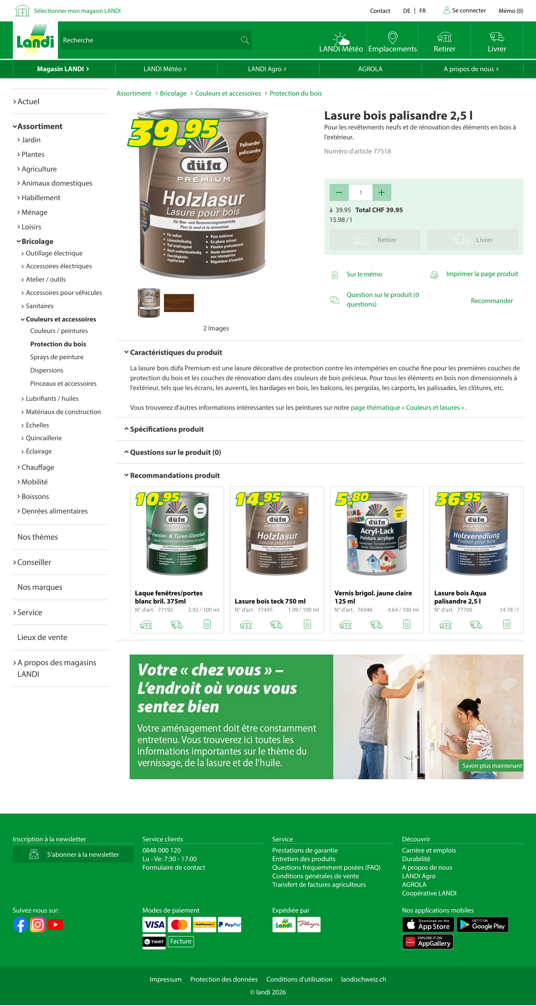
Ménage (35, 212)
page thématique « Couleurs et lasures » (407, 407)
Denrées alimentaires (55, 511)
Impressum (166, 979)
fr (422, 10)
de (407, 10)
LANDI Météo (163, 69)
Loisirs (32, 226)
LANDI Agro (265, 69)
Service (30, 612)
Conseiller (34, 562)
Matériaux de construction (63, 412)
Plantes (33, 154)
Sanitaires (40, 306)
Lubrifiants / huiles (52, 398)
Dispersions (47, 370)
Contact (380, 10)
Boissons (35, 496)
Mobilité (35, 481)
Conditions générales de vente (316, 876)
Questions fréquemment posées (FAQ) (327, 867)
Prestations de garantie (305, 850)
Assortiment (40, 126)
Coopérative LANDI (429, 893)
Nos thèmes (38, 537)
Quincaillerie (44, 438)
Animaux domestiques (57, 183)
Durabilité (416, 859)
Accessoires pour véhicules (64, 292)
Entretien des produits (304, 859)
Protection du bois (58, 344)
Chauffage (38, 467)
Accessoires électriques (59, 266)
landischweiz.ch (363, 979)
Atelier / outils (46, 279)
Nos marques (40, 587)
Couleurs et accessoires (61, 319)
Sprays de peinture (57, 357)
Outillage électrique (54, 253)
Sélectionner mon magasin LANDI (77, 10)
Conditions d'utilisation (299, 979)
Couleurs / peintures (59, 331)
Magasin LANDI (60, 69)
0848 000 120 (161, 850)
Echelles (37, 425)
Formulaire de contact (173, 867)
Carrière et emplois (429, 850)
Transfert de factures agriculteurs (319, 884)
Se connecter (469, 10)
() (511, 10)
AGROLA (370, 69)
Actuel (28, 101)
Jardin (31, 139)
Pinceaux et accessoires (63, 383)
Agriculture (39, 169)
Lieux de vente (42, 637)
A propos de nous (469, 69)
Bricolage (38, 241)
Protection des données (224, 979)
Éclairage (39, 451)
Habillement (41, 197)
